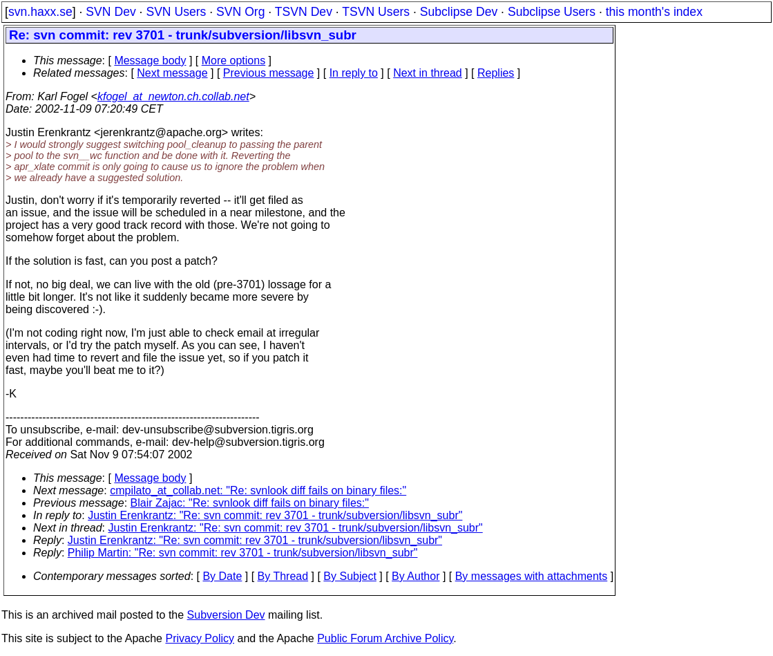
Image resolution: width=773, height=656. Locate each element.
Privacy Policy (199, 638)
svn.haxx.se (40, 12)
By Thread (283, 576)
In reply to (354, 73)
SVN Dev (110, 12)
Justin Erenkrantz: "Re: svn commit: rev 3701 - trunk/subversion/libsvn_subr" (275, 515)
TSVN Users (376, 12)
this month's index (654, 12)
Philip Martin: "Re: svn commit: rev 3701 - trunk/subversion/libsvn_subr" (243, 553)
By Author (415, 576)
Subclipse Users (551, 12)
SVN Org (240, 12)
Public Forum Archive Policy (385, 638)
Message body (150, 60)
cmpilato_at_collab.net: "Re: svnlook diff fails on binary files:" (258, 490)
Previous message (268, 73)
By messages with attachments (531, 576)
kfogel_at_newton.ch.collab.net (173, 96)
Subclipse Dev (458, 12)
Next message (172, 73)
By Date (222, 576)
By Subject (349, 576)
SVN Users (176, 12)
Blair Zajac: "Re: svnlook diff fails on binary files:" (250, 503)
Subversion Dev (226, 615)
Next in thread (427, 73)
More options (234, 60)
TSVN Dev (303, 12)
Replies (495, 73)
